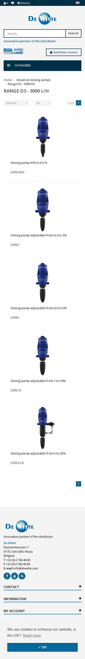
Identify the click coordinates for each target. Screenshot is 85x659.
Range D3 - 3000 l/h (21, 84)
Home (8, 80)
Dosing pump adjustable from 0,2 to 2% (39, 235)
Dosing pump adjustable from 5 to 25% (38, 453)
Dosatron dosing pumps (34, 80)
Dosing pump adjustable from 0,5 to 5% (39, 308)
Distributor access (64, 52)
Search (73, 33)
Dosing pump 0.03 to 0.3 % (29, 163)
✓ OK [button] (42, 647)
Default (11, 103)
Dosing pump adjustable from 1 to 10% (38, 381)
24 (37, 103)
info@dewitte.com (25, 568)
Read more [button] (32, 635)
